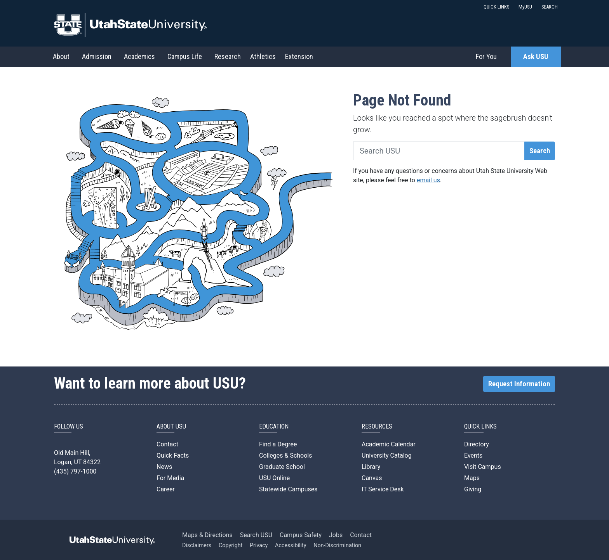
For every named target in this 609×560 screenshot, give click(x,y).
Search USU (256, 535)
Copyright (230, 545)
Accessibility (290, 545)
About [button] (61, 56)
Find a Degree (278, 444)
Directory (476, 444)
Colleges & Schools (285, 455)
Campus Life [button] (184, 56)
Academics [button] (139, 56)
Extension (299, 56)
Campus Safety (301, 535)
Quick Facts (173, 455)
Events (473, 455)
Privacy (259, 545)
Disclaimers (196, 545)
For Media (170, 478)
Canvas (372, 478)
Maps (472, 478)
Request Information (519, 384)
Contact (167, 444)
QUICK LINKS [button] (496, 7)
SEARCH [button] (549, 7)
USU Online (274, 478)
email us (428, 180)
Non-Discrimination (337, 545)
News (164, 466)
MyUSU (525, 7)
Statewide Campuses (288, 489)
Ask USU (535, 56)
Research (227, 56)
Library (371, 466)
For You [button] (486, 56)
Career (166, 489)
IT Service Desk (383, 489)
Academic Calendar (389, 444)
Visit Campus (482, 466)
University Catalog (387, 455)
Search (539, 151)
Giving (472, 489)
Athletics (263, 56)
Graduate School (282, 466)
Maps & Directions (207, 535)
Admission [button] (96, 56)
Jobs (336, 535)
